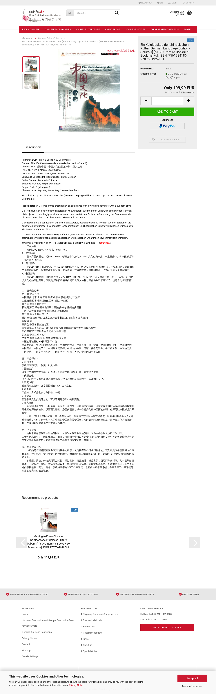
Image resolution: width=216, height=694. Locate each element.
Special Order (89, 651)
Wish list (188, 2)
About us (86, 645)
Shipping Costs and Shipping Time (99, 614)
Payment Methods (91, 620)
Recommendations (92, 632)
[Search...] (70, 13)
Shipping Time (147, 73)
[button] (160, 2)
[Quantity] (167, 101)
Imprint (25, 614)
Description (33, 147)
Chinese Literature (88, 29)
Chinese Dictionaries (58, 29)
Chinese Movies (135, 29)
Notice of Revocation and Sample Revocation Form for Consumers (48, 623)
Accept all (192, 678)
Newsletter (145, 2)
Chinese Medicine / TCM (165, 29)
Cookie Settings (30, 656)
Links (85, 639)
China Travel (113, 29)
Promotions (88, 626)
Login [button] (172, 2)
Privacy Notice (76, 685)
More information (192, 686)
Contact (26, 644)
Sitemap (26, 650)
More (187, 29)
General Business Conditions (37, 632)
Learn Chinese (30, 29)
